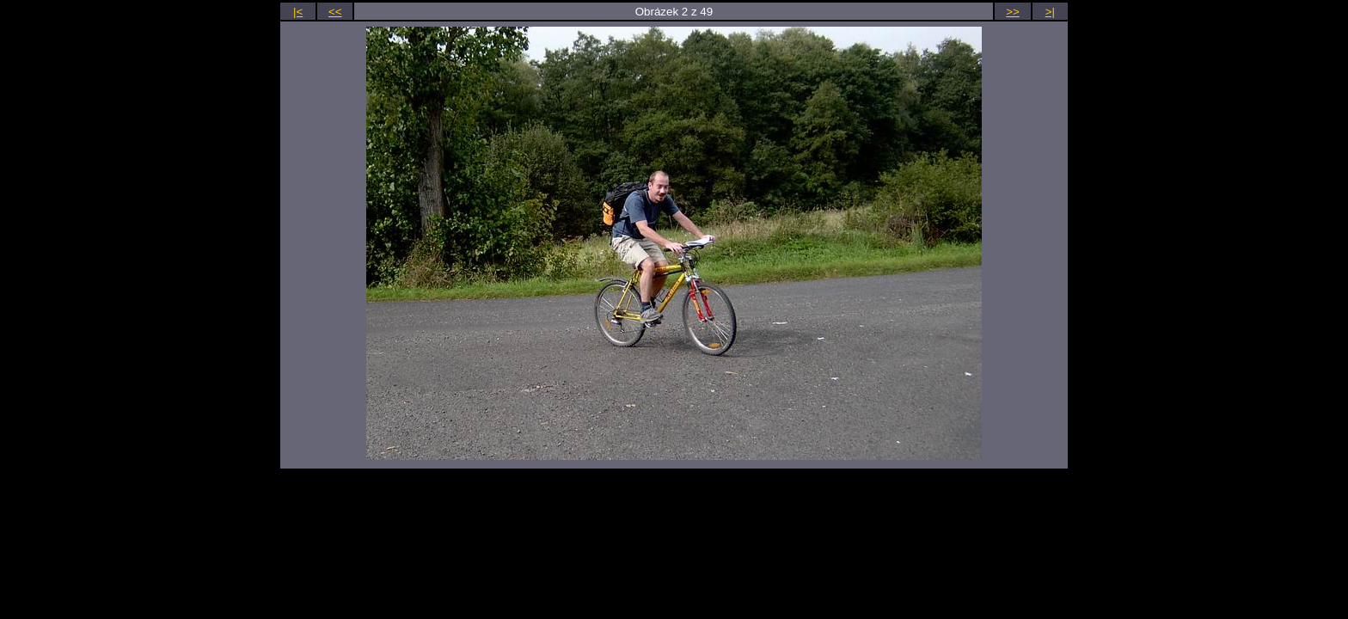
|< (298, 11)
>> (1013, 11)
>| (1050, 11)
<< (335, 11)
